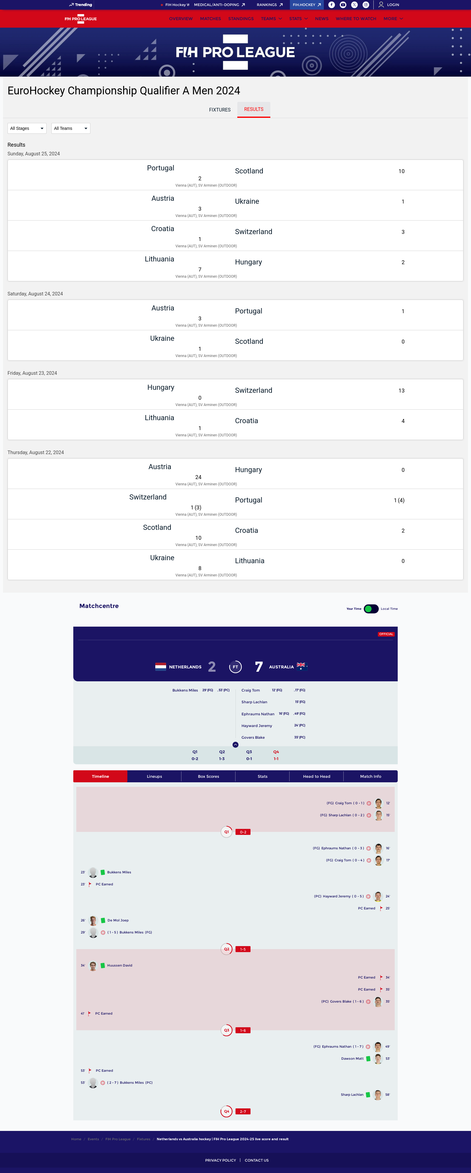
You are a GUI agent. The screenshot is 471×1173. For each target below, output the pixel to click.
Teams (268, 18)
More (390, 18)
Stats (295, 18)
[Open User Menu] (391, 4)
